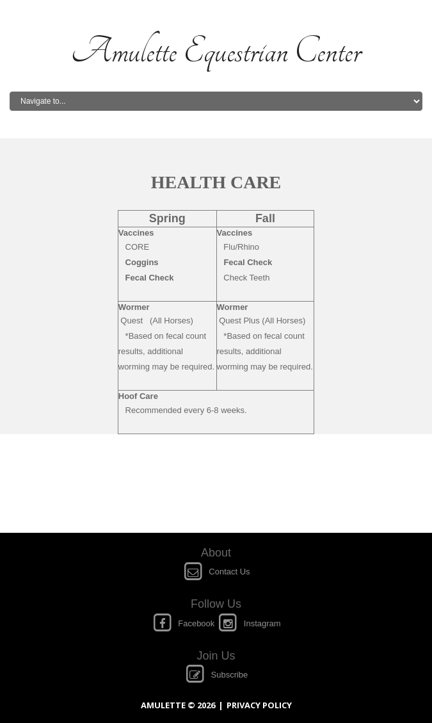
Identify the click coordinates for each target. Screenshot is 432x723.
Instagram (249, 623)
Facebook (184, 623)
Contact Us (216, 571)
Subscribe (216, 674)
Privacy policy (259, 705)
